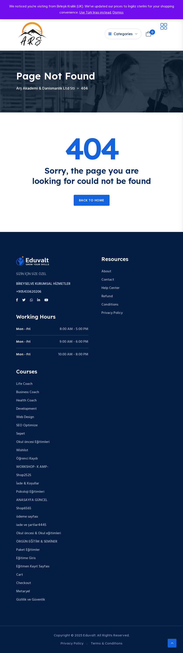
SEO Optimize (27, 425)
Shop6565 (23, 508)
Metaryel (23, 591)
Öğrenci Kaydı (27, 458)
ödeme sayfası (27, 517)
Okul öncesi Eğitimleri (33, 442)
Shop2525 (23, 475)
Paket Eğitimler (28, 550)
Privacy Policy (112, 313)
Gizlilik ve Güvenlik (30, 600)
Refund (107, 296)
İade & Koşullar (27, 483)
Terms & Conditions (106, 643)
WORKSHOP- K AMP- (32, 467)
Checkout (23, 583)
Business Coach (27, 392)
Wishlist (22, 450)
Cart (19, 575)
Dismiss (118, 13)
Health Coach (26, 400)
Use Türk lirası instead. (95, 13)
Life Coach (24, 384)
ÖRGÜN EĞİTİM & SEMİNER (36, 541)
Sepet (20, 434)
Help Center (110, 288)
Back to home (91, 200)
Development (26, 409)
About (106, 271)
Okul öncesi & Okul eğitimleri (38, 533)
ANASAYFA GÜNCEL (31, 500)
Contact (107, 280)
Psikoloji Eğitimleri (30, 492)
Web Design (25, 417)
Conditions (109, 304)
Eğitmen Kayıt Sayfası (32, 566)
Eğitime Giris (26, 558)
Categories (120, 34)
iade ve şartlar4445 (31, 525)
